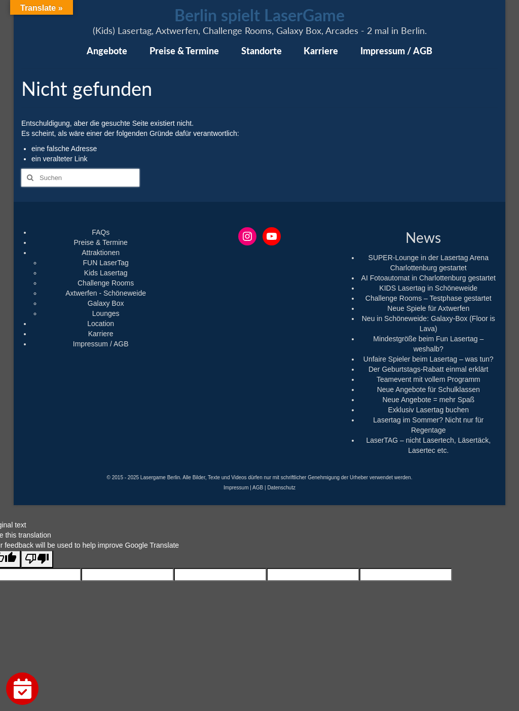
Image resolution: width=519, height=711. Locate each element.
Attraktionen (101, 252)
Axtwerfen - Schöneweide (105, 293)
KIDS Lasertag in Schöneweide (428, 288)
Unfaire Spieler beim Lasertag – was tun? (428, 359)
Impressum (236, 487)
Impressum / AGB (101, 344)
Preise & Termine (100, 242)
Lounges (106, 313)
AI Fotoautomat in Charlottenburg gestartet (428, 278)
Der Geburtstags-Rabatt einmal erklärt (428, 369)
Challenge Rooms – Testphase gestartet (428, 298)
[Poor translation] (37, 559)
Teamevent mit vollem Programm (428, 379)
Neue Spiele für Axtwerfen (428, 308)
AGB (257, 487)
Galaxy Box (106, 303)
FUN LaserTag (106, 263)
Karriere (101, 334)
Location (100, 323)
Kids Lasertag (106, 273)
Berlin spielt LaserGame (259, 15)
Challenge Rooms (106, 283)
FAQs (100, 232)
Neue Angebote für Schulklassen (428, 389)
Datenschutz (281, 487)
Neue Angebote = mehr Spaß (428, 400)
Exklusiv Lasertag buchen (428, 410)
